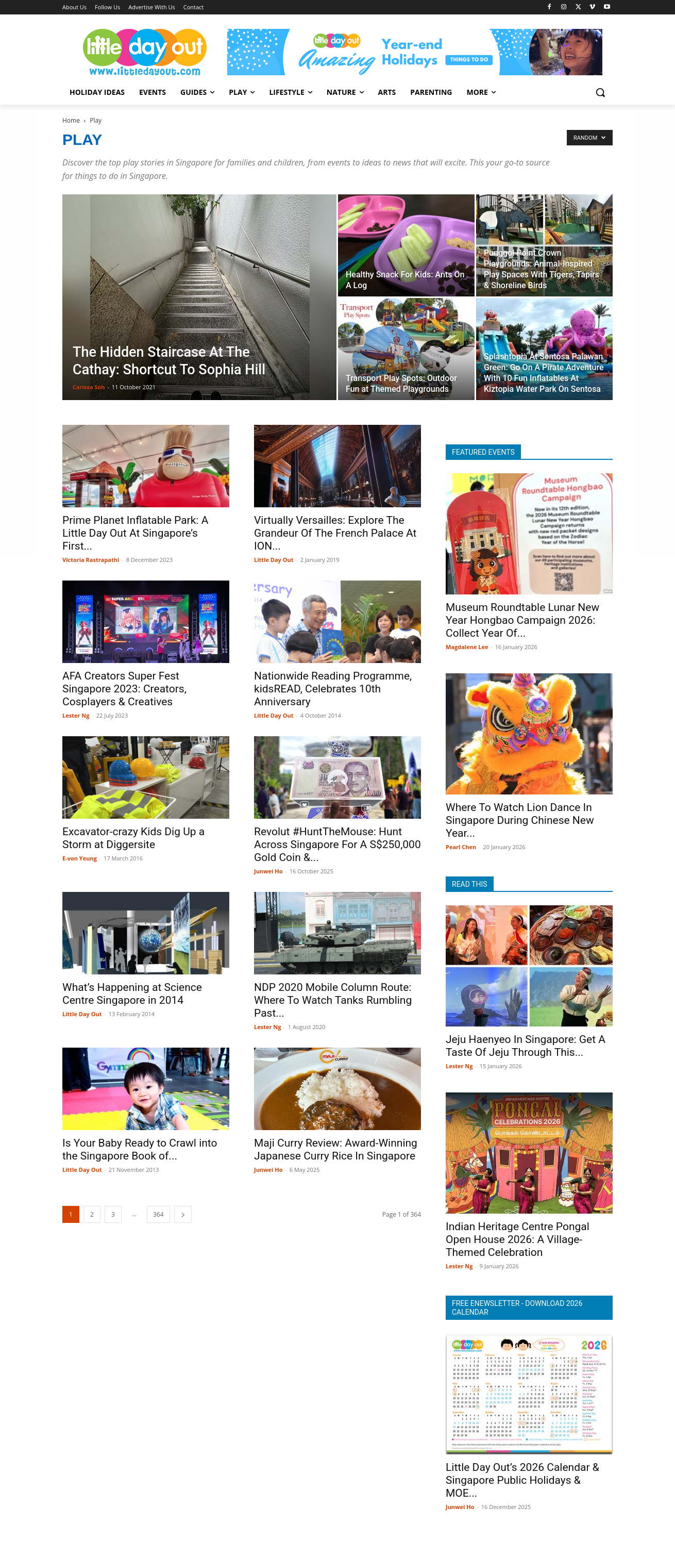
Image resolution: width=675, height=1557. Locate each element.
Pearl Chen (461, 847)
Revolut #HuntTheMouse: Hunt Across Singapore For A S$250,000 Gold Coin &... (337, 844)
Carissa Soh (89, 387)
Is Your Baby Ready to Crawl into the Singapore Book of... (139, 1149)
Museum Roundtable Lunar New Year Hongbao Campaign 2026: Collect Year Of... (522, 620)
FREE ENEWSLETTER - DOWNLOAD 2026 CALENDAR (517, 1307)
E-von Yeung (79, 858)
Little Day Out (274, 560)
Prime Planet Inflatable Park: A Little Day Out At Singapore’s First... (135, 533)
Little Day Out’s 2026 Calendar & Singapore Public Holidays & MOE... (522, 1480)
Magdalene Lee (467, 647)
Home (71, 120)
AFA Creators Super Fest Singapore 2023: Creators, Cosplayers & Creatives (124, 689)
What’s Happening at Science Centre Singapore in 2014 (132, 993)
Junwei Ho (268, 871)
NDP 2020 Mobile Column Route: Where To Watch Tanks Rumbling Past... (333, 1000)
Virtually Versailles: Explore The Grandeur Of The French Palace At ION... (335, 533)
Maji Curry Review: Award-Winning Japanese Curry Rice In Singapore (335, 1149)
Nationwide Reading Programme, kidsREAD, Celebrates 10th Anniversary (333, 689)
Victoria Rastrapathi (90, 560)
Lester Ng (75, 715)
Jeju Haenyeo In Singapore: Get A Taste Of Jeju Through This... (525, 1045)
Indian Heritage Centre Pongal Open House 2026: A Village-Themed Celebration (517, 1239)
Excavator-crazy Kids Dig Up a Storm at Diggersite (133, 838)
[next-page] (183, 1214)
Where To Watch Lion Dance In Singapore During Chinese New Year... (520, 820)
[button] (600, 92)
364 (158, 1214)
